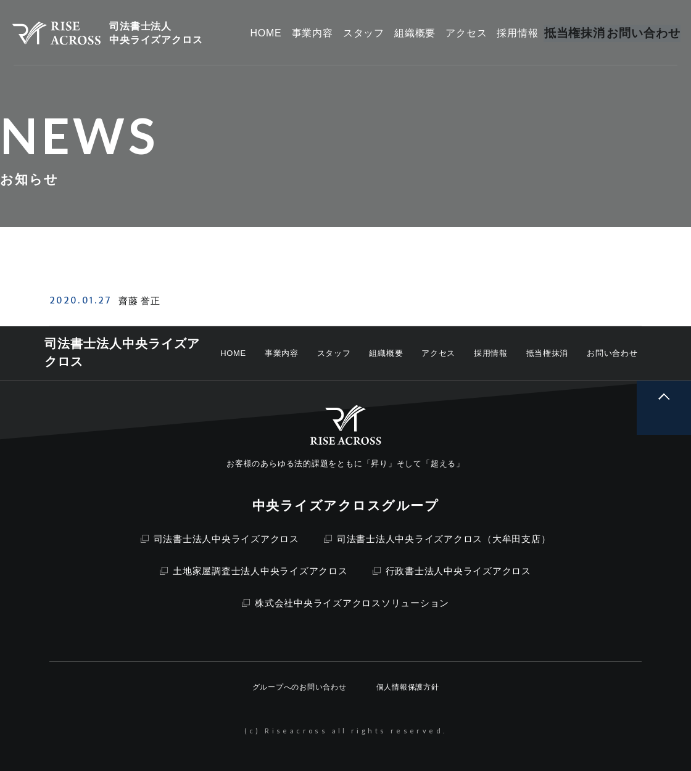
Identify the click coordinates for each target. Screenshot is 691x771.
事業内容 (282, 353)
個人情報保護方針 (407, 687)
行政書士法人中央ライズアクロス (452, 571)
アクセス (438, 353)
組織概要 (386, 353)
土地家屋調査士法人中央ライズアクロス (254, 571)
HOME (233, 353)
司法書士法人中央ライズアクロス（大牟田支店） (437, 539)
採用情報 (491, 353)
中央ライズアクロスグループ (345, 505)
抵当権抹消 (547, 353)
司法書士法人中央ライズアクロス (220, 539)
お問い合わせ (612, 353)
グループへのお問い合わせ (299, 687)
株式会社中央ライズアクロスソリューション (345, 603)
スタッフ (334, 353)
